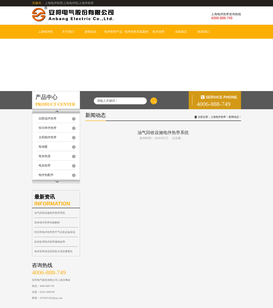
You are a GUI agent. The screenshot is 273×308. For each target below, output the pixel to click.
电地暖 (43, 146)
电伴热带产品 (113, 31)
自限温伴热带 (48, 118)
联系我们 (204, 31)
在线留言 (181, 31)
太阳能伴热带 (48, 137)
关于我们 (68, 31)
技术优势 (158, 31)
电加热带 (45, 165)
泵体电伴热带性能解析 (47, 222)
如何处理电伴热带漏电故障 (49, 241)
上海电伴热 (45, 31)
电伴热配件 (46, 175)
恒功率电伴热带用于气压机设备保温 (54, 232)
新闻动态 (91, 31)
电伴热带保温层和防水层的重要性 (53, 251)
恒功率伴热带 (48, 128)
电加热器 (45, 156)
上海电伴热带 (218, 116)
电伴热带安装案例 (136, 31)
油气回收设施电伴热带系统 (49, 212)
